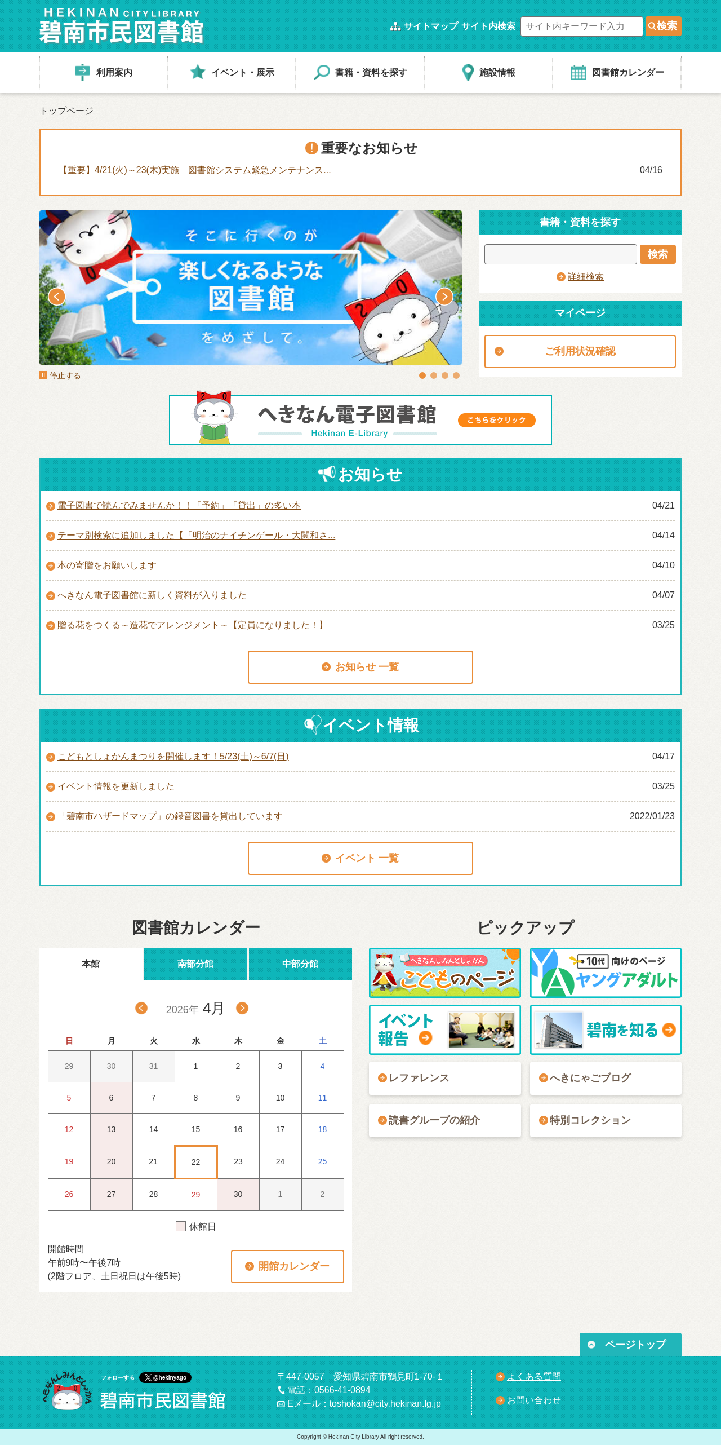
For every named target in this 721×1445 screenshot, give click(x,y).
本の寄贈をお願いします (107, 565)
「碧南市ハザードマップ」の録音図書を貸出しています (170, 816)
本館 (91, 964)
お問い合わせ (534, 1400)
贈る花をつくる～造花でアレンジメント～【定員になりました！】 (192, 625)
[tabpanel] (250, 287)
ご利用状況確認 (580, 351)
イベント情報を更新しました (116, 786)
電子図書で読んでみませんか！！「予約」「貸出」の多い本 (179, 505)
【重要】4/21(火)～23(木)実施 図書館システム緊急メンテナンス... (195, 170)
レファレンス (419, 1078)
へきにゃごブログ (590, 1078)
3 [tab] (445, 375)
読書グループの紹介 (434, 1120)
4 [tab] (456, 375)
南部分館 (195, 964)
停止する (60, 375)
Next (444, 297)
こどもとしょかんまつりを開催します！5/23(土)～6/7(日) (173, 756)
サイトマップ (431, 26)
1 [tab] (422, 375)
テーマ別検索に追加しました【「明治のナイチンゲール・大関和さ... (196, 535)
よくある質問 (534, 1376)
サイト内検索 (488, 26)
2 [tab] (433, 375)
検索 (667, 26)
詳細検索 (586, 276)
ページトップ (635, 1344)
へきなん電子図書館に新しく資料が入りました (152, 595)
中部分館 (300, 964)
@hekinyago (169, 1378)
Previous (57, 297)
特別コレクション (590, 1120)
